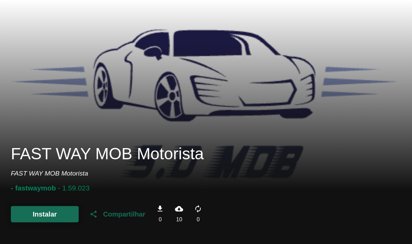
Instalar (45, 214)
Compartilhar (117, 214)
